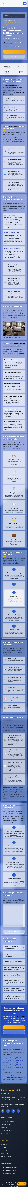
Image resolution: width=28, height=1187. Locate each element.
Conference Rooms (6, 1130)
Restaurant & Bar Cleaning (12, 383)
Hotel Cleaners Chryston (8, 1170)
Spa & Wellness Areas (10, 409)
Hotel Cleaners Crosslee (8, 1173)
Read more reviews (14, 931)
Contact (3, 1147)
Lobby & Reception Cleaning (12, 372)
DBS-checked (14, 598)
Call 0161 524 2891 (14, 1032)
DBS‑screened (13, 835)
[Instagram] (18, 1111)
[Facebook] (2, 1111)
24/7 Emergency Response (12, 421)
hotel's (22, 92)
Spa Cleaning (5, 1133)
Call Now (14, 56)
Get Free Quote (14, 51)
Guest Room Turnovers (11, 360)
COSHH (22, 881)
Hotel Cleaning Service (15, 285)
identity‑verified (13, 833)
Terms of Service (6, 1156)
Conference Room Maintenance (13, 396)
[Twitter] (8, 1111)
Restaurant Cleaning (7, 1127)
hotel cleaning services (18, 1102)
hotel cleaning (7, 43)
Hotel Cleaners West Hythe (9, 1167)
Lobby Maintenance (7, 1124)
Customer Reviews (18, 297)
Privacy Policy (5, 1153)
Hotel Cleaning (14, 126)
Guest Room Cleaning (7, 1121)
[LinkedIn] (13, 1111)
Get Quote (4, 1150)
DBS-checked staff (8, 789)
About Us (4, 1144)
